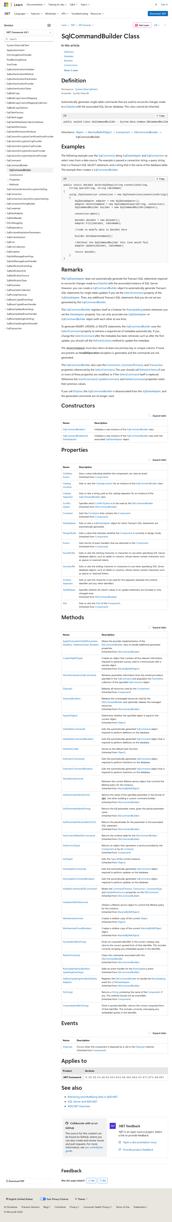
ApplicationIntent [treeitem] (16, 50)
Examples (68, 56)
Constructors (70, 65)
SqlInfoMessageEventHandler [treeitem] (22, 261)
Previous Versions (30, 1207)
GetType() (68, 858)
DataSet (70, 106)
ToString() (68, 992)
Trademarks (139, 1207)
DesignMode (69, 533)
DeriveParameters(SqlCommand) (79, 675)
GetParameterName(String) (77, 808)
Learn (64, 25)
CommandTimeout (132, 365)
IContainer (93, 513)
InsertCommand (87, 379)
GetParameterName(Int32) (76, 794)
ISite (98, 603)
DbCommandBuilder (146, 132)
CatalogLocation (104, 483)
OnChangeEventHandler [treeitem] (19, 54)
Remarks (68, 60)
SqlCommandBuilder (106, 169)
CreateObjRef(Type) (72, 658)
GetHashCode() (70, 748)
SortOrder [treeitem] (12, 64)
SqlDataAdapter (132, 155)
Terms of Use (122, 1207)
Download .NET (158, 13)
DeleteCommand (135, 379)
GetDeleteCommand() (74, 729)
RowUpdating (134, 309)
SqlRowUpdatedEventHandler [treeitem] (22, 313)
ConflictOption (102, 503)
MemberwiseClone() (73, 918)
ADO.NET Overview (79, 1106)
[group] (114, 122)
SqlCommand (106, 155)
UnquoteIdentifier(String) (76, 1005)
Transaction (156, 365)
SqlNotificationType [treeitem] (17, 280)
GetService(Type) (71, 845)
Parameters (157, 678)
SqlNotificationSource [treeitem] (18, 275)
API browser (85, 25)
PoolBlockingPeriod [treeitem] (16, 59)
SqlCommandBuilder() (74, 429)
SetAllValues (69, 589)
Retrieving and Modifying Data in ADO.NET (93, 1096)
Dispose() (67, 688)
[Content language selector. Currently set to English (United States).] (19, 1199)
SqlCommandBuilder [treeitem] (20, 170)
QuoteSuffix (69, 566)
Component (123, 132)
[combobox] (28, 32)
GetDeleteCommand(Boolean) (78, 738)
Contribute (60, 1207)
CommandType (154, 888)
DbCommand (151, 892)
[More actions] (165, 25)
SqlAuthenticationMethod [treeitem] (20, 74)
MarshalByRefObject (100, 132)
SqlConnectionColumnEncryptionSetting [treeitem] (27, 198)
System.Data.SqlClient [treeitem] (18, 45)
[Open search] (156, 5)
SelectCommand (133, 292)
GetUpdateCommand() (74, 868)
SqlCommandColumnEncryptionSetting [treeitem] (27, 189)
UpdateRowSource (115, 892)
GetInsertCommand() (73, 758)
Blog (46, 1207)
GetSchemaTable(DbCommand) (79, 835)
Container (68, 513)
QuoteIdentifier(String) (74, 941)
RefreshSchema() (71, 955)
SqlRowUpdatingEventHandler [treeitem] (22, 323)
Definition (69, 51)
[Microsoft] (6, 4)
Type (113, 858)
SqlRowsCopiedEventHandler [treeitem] (21, 304)
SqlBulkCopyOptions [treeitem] (17, 107)
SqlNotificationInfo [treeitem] (16, 270)
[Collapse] (49, 25)
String (115, 992)
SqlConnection (155, 155)
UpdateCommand (108, 379)
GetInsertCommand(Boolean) (78, 768)
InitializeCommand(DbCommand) (80, 888)
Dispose (77, 391)
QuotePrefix (69, 552)
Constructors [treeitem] (16, 174)
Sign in (164, 4)
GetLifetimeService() (73, 778)
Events (66, 543)
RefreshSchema (102, 340)
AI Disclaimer (10, 1207)
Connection (113, 365)
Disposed (67, 1046)
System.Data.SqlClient (86, 89)
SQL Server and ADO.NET (82, 1101)
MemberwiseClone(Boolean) (77, 928)
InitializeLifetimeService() (75, 902)
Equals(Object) (70, 715)
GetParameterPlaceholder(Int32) (79, 822)
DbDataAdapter (121, 982)
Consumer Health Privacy (96, 1207)
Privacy (73, 1207)
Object (79, 132)
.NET (73, 25)
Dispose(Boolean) (71, 698)
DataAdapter (77, 314)
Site (65, 603)
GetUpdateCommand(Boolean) (78, 878)
